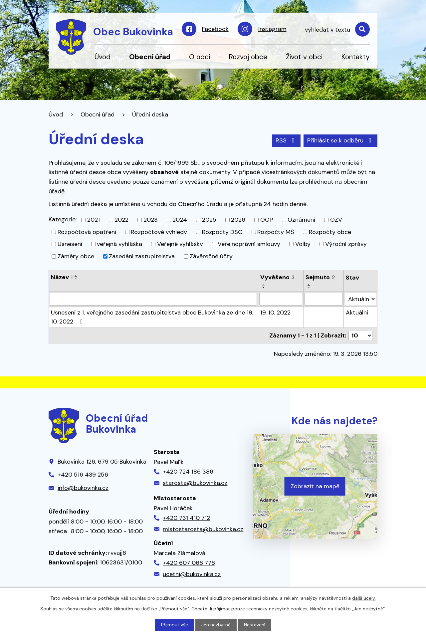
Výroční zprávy (346, 244)
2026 (238, 220)
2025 (209, 220)
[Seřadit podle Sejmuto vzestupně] (309, 285)
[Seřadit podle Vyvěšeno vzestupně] (264, 285)
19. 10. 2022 (275, 313)
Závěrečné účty (211, 256)
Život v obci (304, 56)
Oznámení (301, 220)
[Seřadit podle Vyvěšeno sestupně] (264, 287)
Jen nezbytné (216, 625)
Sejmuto (320, 277)
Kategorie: (63, 219)
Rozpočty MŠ (275, 232)
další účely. (364, 598)
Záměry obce (76, 256)
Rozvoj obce (248, 56)
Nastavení (254, 625)
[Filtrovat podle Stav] (360, 299)
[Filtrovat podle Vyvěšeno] (280, 299)
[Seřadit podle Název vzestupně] (76, 276)
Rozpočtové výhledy (159, 232)
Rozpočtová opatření (87, 232)
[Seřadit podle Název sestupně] (76, 278)
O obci (199, 56)
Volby (303, 244)
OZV (336, 220)
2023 (150, 220)
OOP (266, 220)
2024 (179, 220)
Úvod (102, 56)
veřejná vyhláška (119, 244)
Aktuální (357, 313)
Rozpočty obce (330, 232)
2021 (93, 220)
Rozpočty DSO (222, 232)
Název (62, 277)
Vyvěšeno (277, 277)
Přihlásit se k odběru (340, 140)
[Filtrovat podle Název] (153, 299)
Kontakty (355, 56)
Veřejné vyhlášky (180, 244)
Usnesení (70, 244)
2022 (121, 220)
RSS (286, 140)
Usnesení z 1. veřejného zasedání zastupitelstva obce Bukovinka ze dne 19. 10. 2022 (152, 317)
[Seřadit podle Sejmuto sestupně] (309, 287)
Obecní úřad (149, 56)
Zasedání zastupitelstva (142, 256)
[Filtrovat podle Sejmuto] (323, 299)
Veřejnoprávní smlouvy (249, 244)
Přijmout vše (174, 625)
